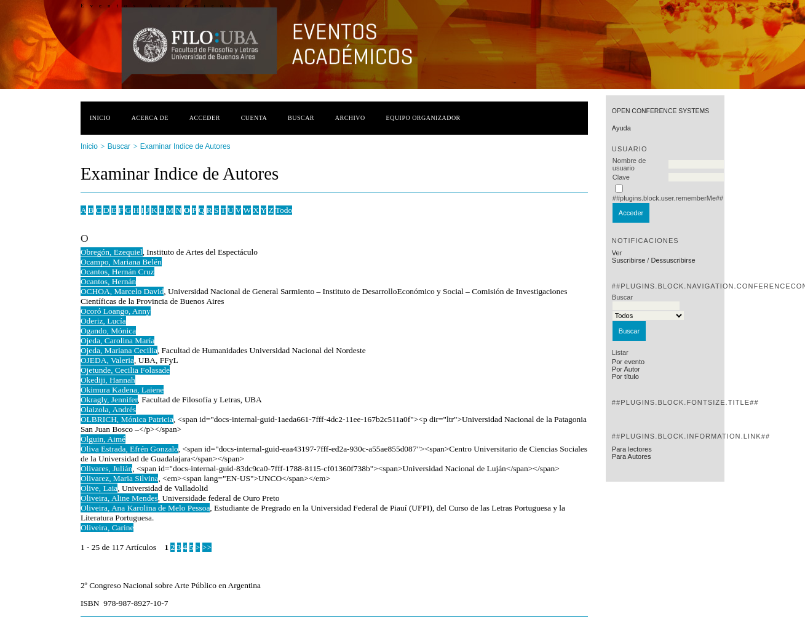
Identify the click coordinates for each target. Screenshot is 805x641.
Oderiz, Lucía (103, 320)
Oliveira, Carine (107, 527)
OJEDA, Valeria (107, 360)
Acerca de (150, 117)
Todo (284, 210)
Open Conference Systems (660, 111)
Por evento (628, 361)
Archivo (350, 117)
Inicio (100, 117)
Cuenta (254, 117)
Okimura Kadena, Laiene (122, 389)
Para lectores (632, 449)
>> (207, 547)
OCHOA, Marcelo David (122, 291)
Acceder (204, 117)
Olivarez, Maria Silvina (120, 478)
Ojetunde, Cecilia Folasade (125, 370)
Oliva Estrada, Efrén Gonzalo (129, 448)
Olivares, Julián (106, 468)
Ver (617, 253)
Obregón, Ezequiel (112, 252)
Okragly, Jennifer (109, 399)
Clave (621, 177)
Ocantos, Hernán (108, 281)
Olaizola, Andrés (108, 409)
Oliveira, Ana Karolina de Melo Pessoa (145, 507)
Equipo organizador (423, 117)
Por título (625, 376)
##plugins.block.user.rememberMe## (668, 198)
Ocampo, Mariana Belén (121, 261)
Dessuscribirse (673, 260)
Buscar (301, 117)
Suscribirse (628, 260)
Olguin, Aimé (103, 439)
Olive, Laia (99, 488)
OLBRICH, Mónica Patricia (127, 419)
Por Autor (626, 369)
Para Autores (631, 456)
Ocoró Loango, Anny (116, 311)
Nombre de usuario (629, 164)
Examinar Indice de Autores (185, 146)
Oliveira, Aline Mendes (119, 498)
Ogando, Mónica (108, 330)
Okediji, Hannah (108, 379)
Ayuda (621, 128)
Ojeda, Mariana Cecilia (119, 350)
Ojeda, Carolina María (118, 340)
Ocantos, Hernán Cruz (117, 271)
